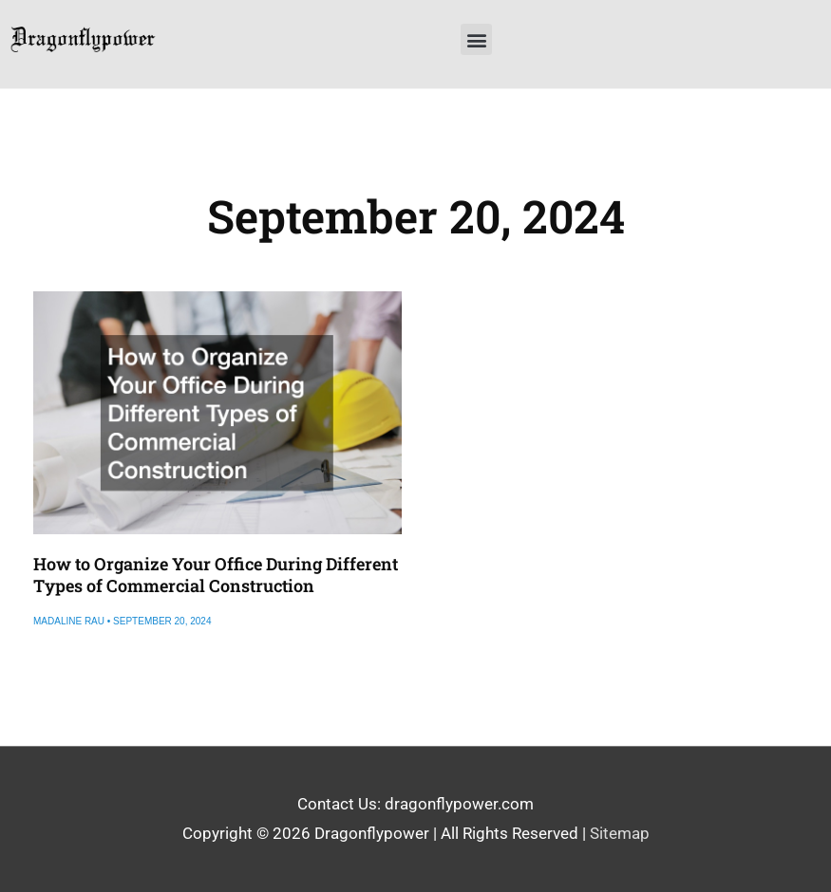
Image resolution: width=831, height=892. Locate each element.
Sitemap (620, 833)
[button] (476, 39)
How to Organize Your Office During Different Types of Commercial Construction (215, 574)
